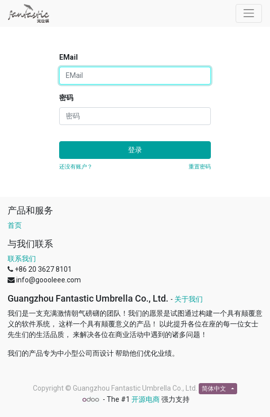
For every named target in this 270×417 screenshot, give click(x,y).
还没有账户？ (76, 166)
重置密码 (200, 166)
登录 (135, 150)
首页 (15, 225)
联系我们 (22, 259)
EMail (68, 57)
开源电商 (145, 399)
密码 (66, 98)
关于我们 (188, 299)
